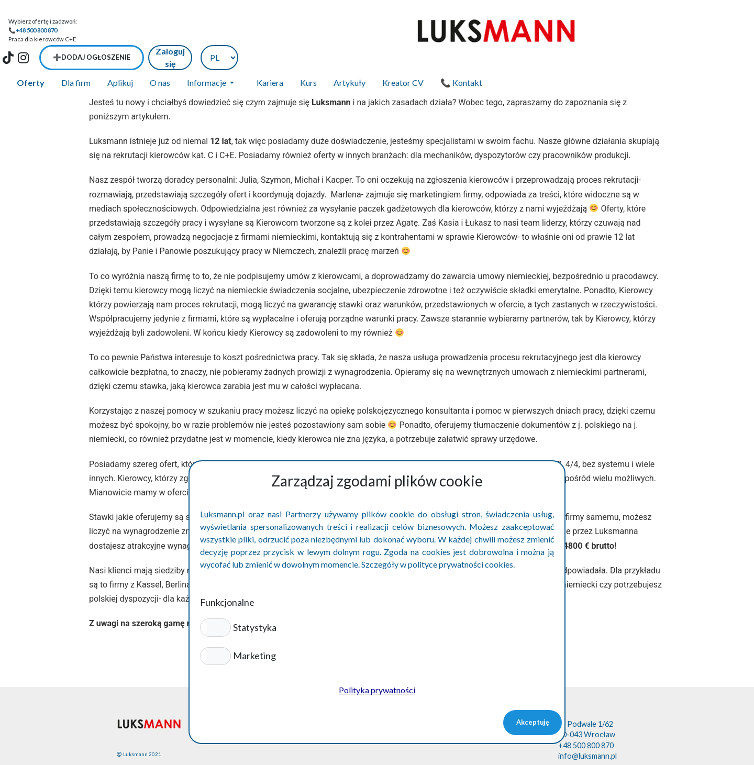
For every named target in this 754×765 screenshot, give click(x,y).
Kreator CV (403, 56)
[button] (215, 627)
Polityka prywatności (377, 690)
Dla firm (76, 56)
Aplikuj (120, 56)
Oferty (31, 56)
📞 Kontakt (461, 56)
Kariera (270, 56)
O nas (160, 56)
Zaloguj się (662, 30)
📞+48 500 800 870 (32, 30)
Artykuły (349, 56)
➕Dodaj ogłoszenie (583, 30)
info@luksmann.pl (587, 729)
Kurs (308, 56)
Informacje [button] (207, 56)
